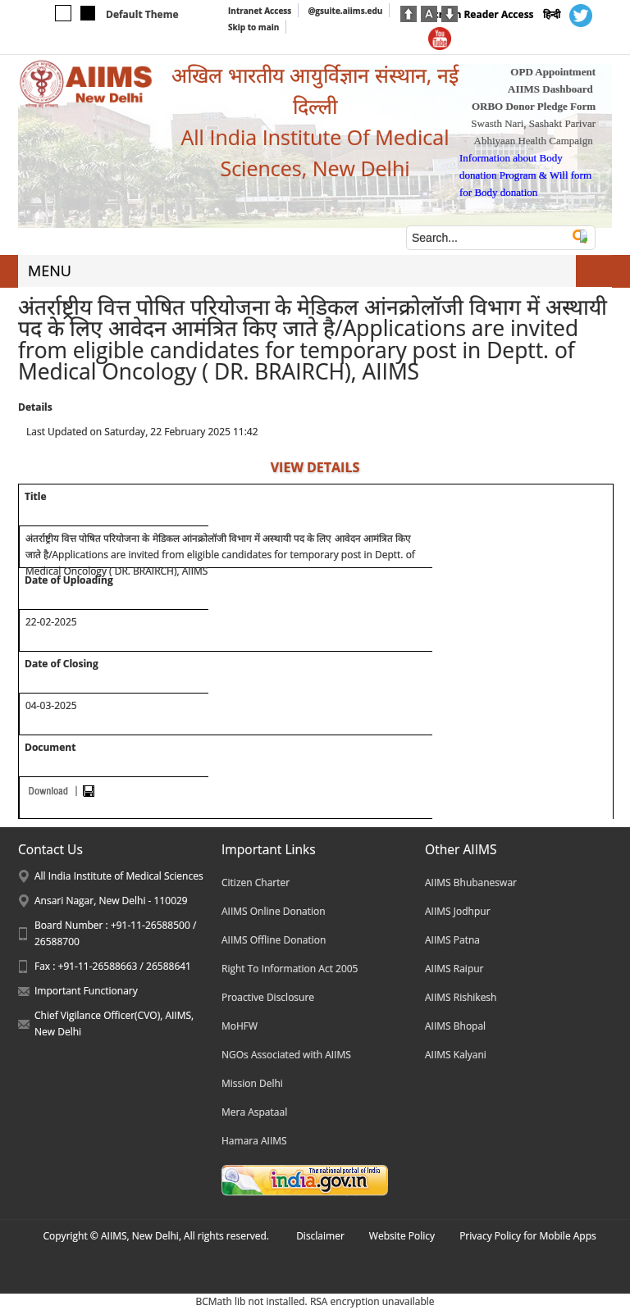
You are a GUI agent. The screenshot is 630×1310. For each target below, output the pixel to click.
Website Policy (402, 1236)
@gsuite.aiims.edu (345, 10)
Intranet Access (259, 10)
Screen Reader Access (481, 14)
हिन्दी (551, 14)
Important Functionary (86, 991)
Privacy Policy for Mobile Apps (527, 1236)
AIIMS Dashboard (550, 89)
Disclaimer (320, 1236)
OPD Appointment (553, 72)
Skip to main (253, 27)
